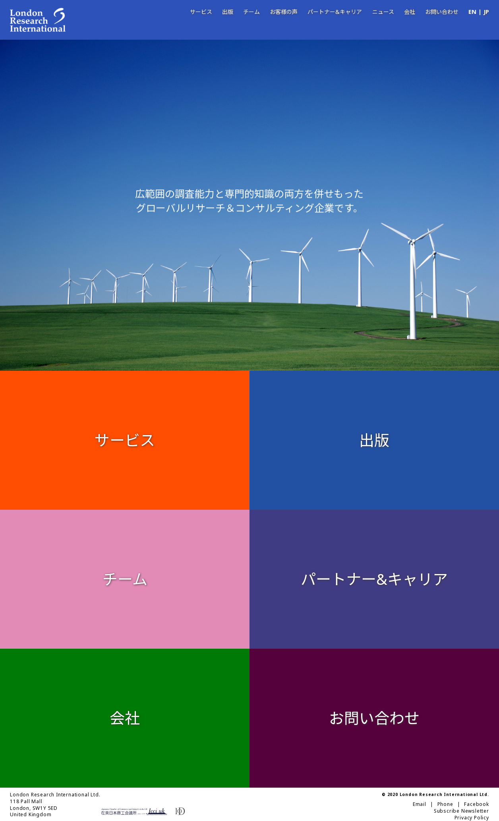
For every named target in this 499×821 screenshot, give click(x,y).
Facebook (476, 804)
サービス (201, 12)
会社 (409, 12)
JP (486, 12)
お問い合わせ (441, 12)
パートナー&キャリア (335, 12)
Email (419, 804)
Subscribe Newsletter (461, 811)
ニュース (383, 12)
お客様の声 (284, 12)
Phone (445, 804)
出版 (227, 12)
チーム (251, 12)
